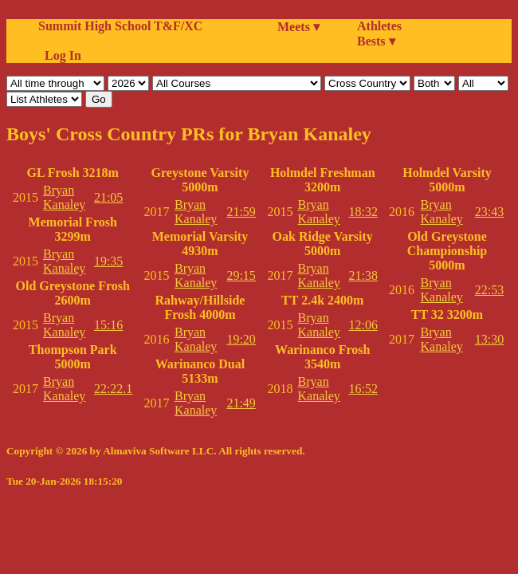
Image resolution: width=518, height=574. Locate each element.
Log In (59, 55)
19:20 (240, 339)
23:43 (489, 211)
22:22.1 (113, 388)
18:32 (362, 211)
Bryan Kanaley (64, 197)
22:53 (489, 290)
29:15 (240, 275)
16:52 (362, 388)
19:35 (108, 261)
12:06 (362, 325)
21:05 (108, 197)
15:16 (108, 325)
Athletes (379, 26)
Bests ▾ (376, 41)
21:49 (240, 403)
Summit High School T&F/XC (120, 26)
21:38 (362, 275)
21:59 (240, 211)
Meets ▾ (298, 26)
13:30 (489, 339)
